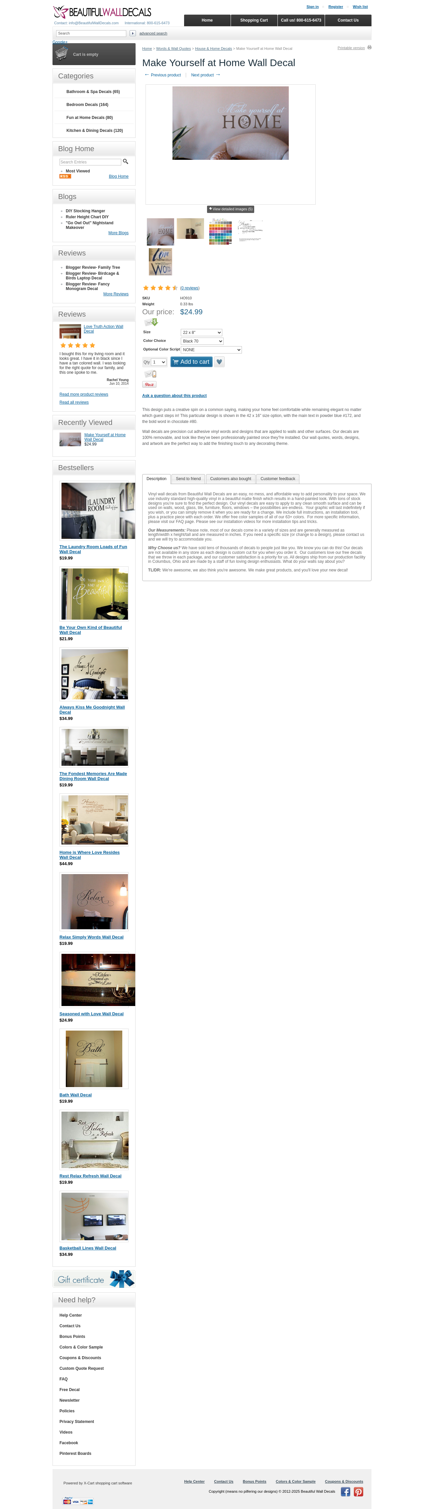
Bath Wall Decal (75, 1094)
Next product (206, 75)
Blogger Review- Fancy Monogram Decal (88, 286)
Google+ (60, 42)
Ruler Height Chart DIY (87, 217)
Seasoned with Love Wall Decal (91, 1013)
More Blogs (118, 233)
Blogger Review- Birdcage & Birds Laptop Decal (92, 275)
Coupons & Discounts (80, 1358)
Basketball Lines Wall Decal (87, 1248)
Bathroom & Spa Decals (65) (93, 91)
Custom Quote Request (81, 1368)
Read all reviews (74, 402)
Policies (66, 1411)
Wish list (360, 7)
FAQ (63, 1379)
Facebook (68, 1443)
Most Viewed (78, 171)
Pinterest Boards (75, 1453)
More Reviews (116, 294)
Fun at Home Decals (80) (89, 117)
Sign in (312, 7)
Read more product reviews (83, 394)
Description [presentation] (156, 478)
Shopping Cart (254, 20)
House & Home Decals (213, 48)
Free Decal (69, 1389)
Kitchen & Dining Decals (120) (94, 130)
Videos (65, 1432)
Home (147, 48)
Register (335, 7)
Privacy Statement (76, 1421)
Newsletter (69, 1400)
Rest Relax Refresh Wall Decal (90, 1175)
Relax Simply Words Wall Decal (91, 937)
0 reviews (189, 288)
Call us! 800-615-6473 (301, 20)
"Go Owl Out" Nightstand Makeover (89, 225)
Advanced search (153, 33)
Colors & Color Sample (81, 1347)
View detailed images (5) (230, 209)
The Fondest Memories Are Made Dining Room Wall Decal (93, 776)
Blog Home (119, 176)
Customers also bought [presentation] (230, 478)
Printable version (351, 48)
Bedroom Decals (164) (87, 104)
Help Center (70, 1315)
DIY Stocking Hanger (85, 211)
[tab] (156, 479)
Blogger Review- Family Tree (93, 267)
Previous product (162, 75)
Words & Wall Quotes (173, 48)
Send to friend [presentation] (188, 478)
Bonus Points (72, 1336)
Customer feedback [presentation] (278, 478)
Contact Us (69, 1326)
